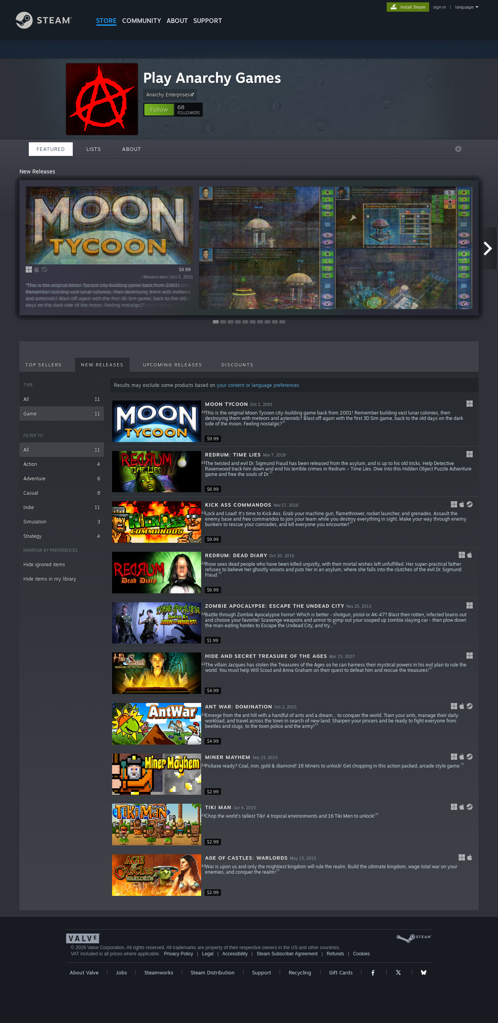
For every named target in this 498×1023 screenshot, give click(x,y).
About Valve (84, 972)
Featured (51, 149)
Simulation (61, 521)
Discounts (237, 364)
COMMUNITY (141, 20)
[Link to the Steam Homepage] (50, 26)
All (61, 399)
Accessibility (234, 954)
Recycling (300, 972)
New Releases (102, 364)
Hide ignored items (44, 564)
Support (261, 972)
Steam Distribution (213, 972)
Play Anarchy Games (212, 77)
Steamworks (158, 972)
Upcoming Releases (172, 364)
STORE (106, 20)
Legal (207, 954)
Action (61, 464)
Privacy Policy (178, 954)
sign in (439, 7)
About (177, 20)
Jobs (121, 972)
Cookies (361, 954)
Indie (61, 507)
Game (61, 413)
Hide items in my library (49, 579)
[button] (159, 110)
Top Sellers (43, 364)
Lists (93, 149)
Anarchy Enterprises (171, 94)
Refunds (335, 954)
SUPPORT (207, 20)
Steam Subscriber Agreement (287, 954)
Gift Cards (340, 972)
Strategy (61, 536)
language (464, 7)
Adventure (61, 478)
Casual (61, 493)
